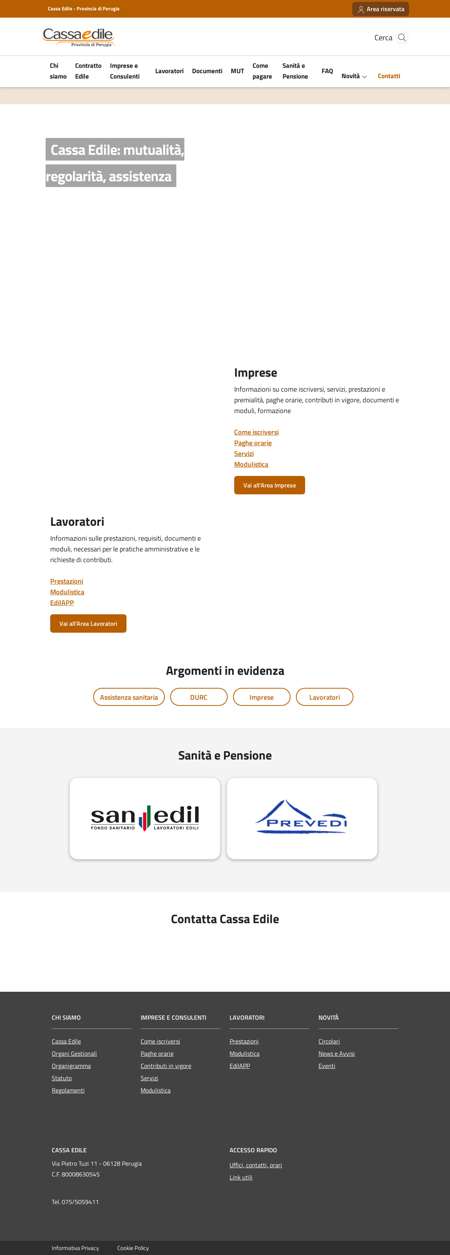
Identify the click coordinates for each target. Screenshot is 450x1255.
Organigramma (71, 1065)
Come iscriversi (256, 432)
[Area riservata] (380, 9)
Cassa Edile (66, 1041)
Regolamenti (68, 1090)
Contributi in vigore (166, 1065)
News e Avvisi (337, 1053)
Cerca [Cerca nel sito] (375, 37)
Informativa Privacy (75, 1248)
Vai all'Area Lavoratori (88, 623)
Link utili (241, 1177)
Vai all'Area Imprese (269, 485)
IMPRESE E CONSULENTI (173, 1017)
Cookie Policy (133, 1248)
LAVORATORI (247, 1017)
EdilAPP (62, 602)
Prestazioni (66, 581)
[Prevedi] (302, 818)
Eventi (327, 1065)
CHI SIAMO (66, 1017)
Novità (329, 1017)
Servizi (244, 453)
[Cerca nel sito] (400, 37)
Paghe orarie (253, 443)
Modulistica (251, 464)
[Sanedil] (145, 818)
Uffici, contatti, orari (256, 1165)
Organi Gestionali (74, 1053)
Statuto (62, 1078)
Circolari (329, 1041)
